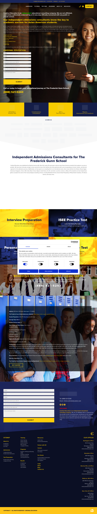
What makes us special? (43, 450)
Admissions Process (42, 459)
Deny (28, 271)
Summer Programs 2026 (39, 1)
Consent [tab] (28, 246)
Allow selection (48, 271)
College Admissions (7, 452)
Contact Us (41, 469)
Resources (40, 437)
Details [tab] (48, 246)
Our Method (5, 445)
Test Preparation (8, 457)
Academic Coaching (25, 454)
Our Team (5, 446)
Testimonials (23, 466)
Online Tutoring (24, 440)
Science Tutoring (24, 443)
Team (83, 6)
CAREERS (55, 1)
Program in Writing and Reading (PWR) (27, 452)
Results (23, 461)
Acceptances (23, 463)
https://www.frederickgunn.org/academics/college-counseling (54, 361)
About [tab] (69, 246)
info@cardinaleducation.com (72, 401)
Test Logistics (40, 460)
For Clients (41, 455)
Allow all (68, 271)
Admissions (6, 450)
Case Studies (23, 467)
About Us (6, 441)
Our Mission (5, 443)
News (39, 465)
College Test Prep (7, 461)
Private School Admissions (9, 453)
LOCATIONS (49, 1)
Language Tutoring (24, 445)
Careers (40, 448)
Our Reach (23, 464)
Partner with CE (42, 445)
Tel (80, 6)
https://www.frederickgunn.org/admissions (44, 314)
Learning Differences (25, 457)
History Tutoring (24, 441)
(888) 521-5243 (66, 399)
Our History (40, 451)
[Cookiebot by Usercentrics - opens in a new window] (72, 242)
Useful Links (40, 440)
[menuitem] (29, 6)
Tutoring (23, 437)
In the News (62, 1)
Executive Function (24, 455)
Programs (23, 449)
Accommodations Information (44, 457)
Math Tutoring (23, 444)
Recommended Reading (42, 441)
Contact (89, 6)
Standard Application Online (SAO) (54, 355)
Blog (39, 467)
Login (39, 463)
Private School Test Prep (8, 459)
